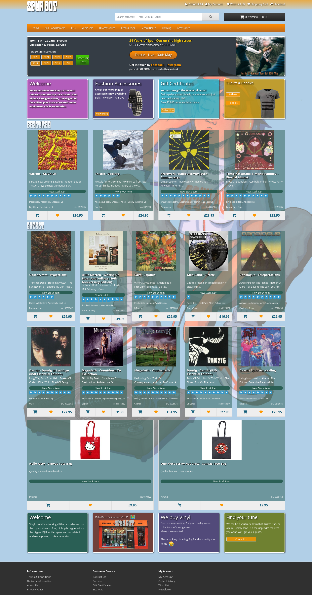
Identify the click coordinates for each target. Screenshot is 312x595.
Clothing (166, 28)
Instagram (174, 65)
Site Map (98, 589)
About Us (32, 585)
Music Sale (87, 28)
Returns (97, 581)
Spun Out (42, 8)
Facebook (158, 65)
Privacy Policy (35, 589)
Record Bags (128, 28)
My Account (165, 577)
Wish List (163, 585)
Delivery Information (39, 581)
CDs (73, 28)
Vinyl (36, 28)
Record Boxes (148, 28)
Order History (166, 581)
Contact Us (241, 539)
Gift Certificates (102, 585)
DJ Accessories (107, 28)
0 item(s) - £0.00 (254, 17)
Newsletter (165, 589)
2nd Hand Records (55, 28)
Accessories (183, 28)
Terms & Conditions (39, 577)
